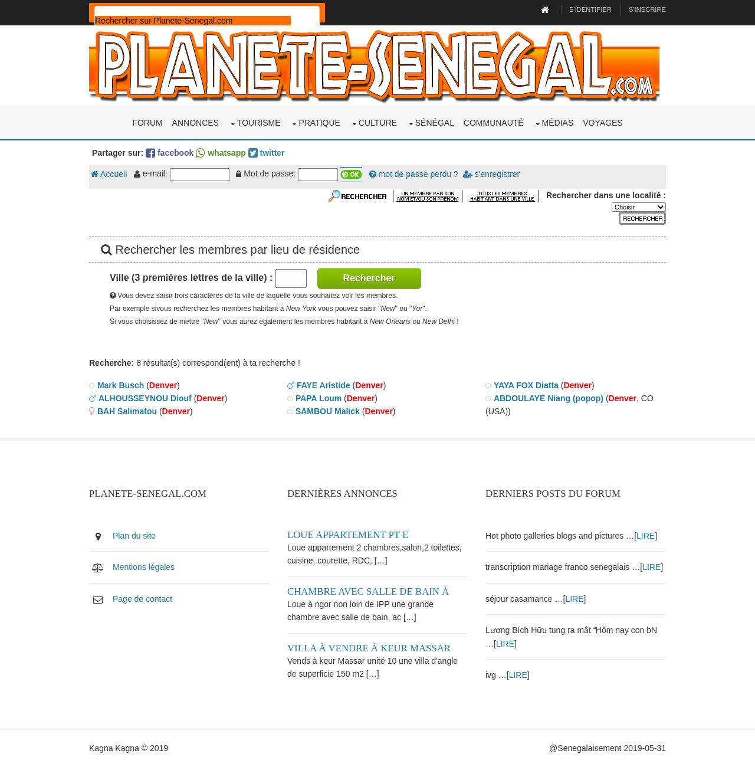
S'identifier (590, 9)
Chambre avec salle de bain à (368, 591)
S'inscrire (647, 9)
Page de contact (142, 599)
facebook (169, 153)
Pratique (319, 122)
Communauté (494, 122)
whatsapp (220, 153)
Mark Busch (120, 385)
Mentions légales (144, 567)
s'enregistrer (491, 174)
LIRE (645, 535)
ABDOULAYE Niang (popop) (548, 398)
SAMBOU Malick (328, 411)
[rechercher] (193, 21)
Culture (378, 122)
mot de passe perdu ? (413, 174)
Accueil (109, 174)
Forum (147, 122)
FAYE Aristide (323, 385)
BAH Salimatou (127, 411)
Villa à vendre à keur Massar (369, 648)
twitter (266, 153)
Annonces (195, 122)
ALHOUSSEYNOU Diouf (145, 398)
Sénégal (434, 122)
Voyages (602, 122)
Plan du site (134, 535)
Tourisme (259, 122)
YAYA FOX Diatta (526, 385)
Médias (558, 122)
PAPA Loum (319, 398)
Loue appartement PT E (347, 534)
